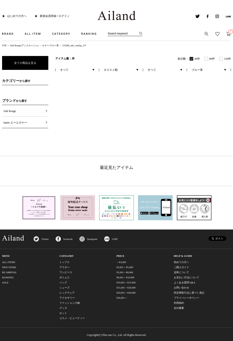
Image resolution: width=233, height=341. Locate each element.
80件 (212, 58)
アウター (64, 267)
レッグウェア (67, 292)
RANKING (8, 277)
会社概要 (179, 308)
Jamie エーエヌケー (15, 122)
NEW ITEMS (9, 267)
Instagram (92, 239)
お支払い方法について (186, 277)
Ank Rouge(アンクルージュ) (24, 45)
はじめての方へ (17, 16)
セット (63, 313)
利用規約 (179, 302)
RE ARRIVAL (9, 272)
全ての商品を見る (25, 63)
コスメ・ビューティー (72, 318)
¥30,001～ (121, 297)
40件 (197, 58)
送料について (181, 272)
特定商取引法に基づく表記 (189, 292)
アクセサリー (67, 297)
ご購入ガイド (181, 267)
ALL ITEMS (8, 262)
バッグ (63, 282)
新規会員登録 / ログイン (55, 16)
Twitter (45, 239)
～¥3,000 (121, 262)
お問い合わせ (181, 287)
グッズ (63, 308)
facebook (68, 239)
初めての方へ (181, 262)
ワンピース (65, 272)
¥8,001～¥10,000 (125, 277)
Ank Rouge (9, 111)
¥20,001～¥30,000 (126, 292)
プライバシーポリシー (186, 297)
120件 (227, 58)
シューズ (64, 287)
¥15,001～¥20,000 (126, 287)
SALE (5, 282)
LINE (115, 239)
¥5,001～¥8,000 (124, 272)
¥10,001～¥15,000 (126, 282)
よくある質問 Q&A (184, 282)
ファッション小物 (69, 302)
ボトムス (64, 277)
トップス (64, 262)
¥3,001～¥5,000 (124, 267)
